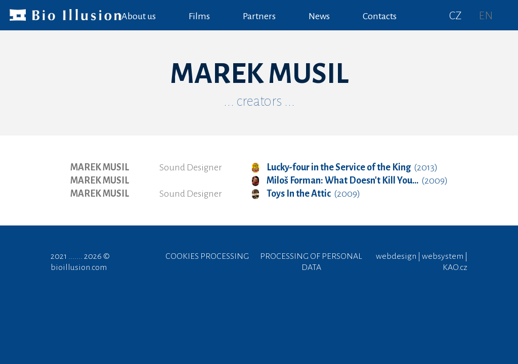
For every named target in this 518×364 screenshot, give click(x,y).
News (319, 16)
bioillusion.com (79, 267)
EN (486, 16)
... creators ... (259, 101)
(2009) (350, 180)
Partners (259, 16)
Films (199, 16)
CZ (455, 16)
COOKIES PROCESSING (207, 256)
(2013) (345, 167)
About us (138, 16)
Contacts (380, 16)
